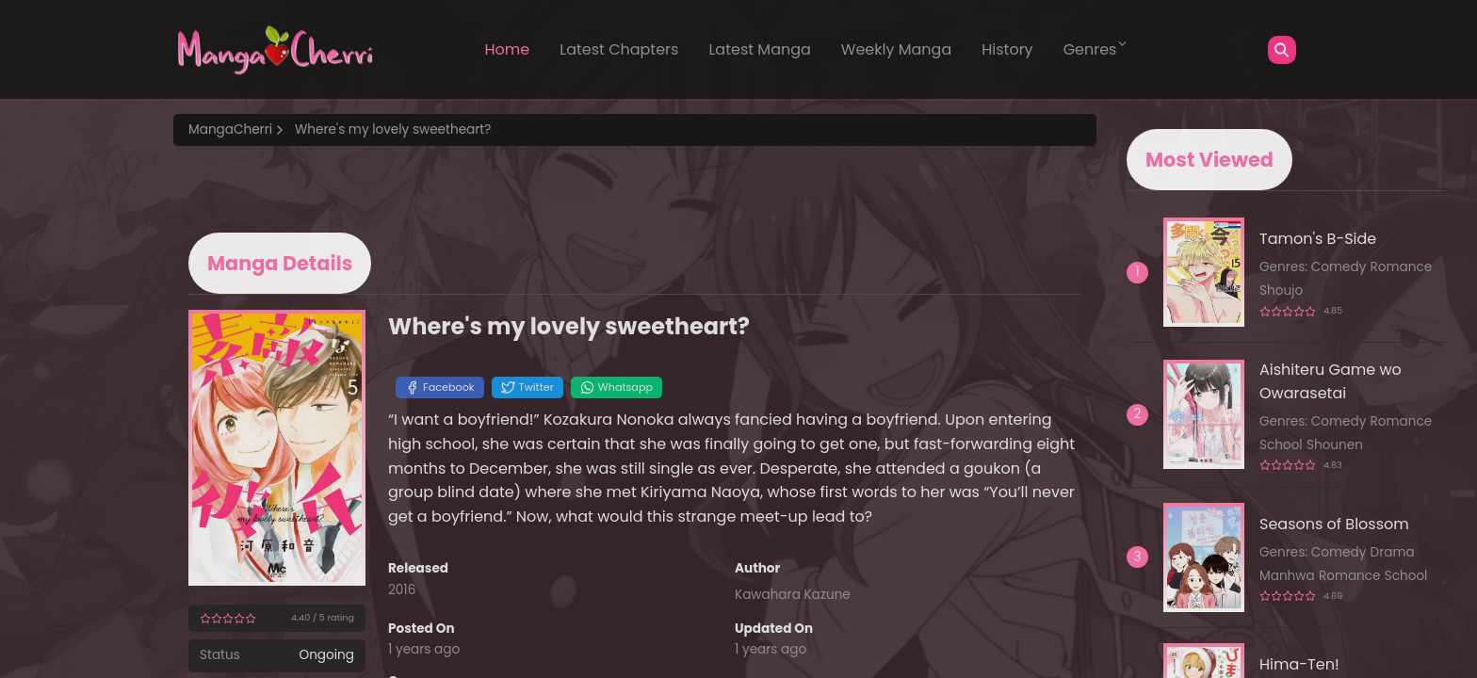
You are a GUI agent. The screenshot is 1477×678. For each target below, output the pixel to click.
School (1281, 445)
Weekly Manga (896, 49)
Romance (1402, 267)
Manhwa (1287, 576)
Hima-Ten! (1299, 664)
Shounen (1335, 445)
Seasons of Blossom (1334, 524)
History (1007, 49)
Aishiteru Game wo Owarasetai (1330, 381)
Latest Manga (759, 49)
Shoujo (1281, 290)
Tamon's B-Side (1317, 239)
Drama (1393, 552)
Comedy (1338, 267)
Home (507, 49)
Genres (1096, 49)
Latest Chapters (619, 49)
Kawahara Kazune (793, 595)
